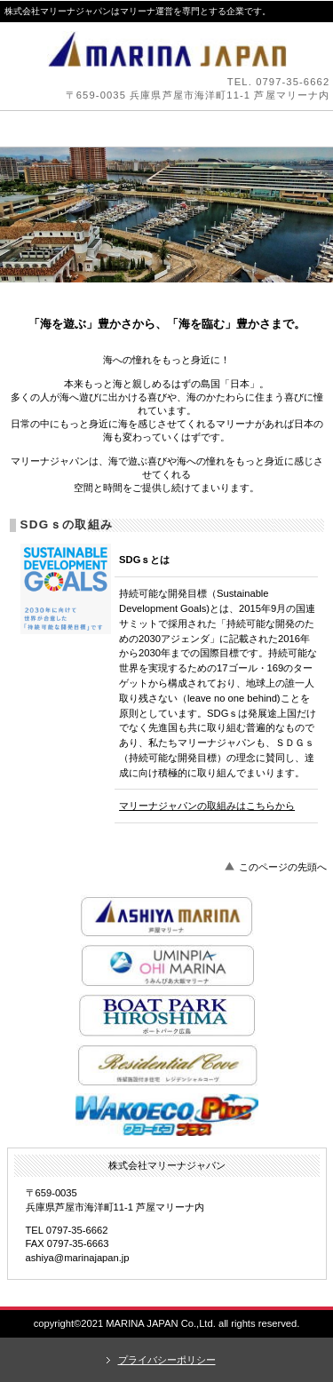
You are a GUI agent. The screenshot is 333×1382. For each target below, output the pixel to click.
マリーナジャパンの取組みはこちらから (207, 805)
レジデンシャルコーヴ (166, 1065)
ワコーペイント (166, 1114)
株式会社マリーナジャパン (167, 49)
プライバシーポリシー (167, 1359)
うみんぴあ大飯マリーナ (166, 965)
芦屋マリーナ (166, 915)
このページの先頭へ (283, 867)
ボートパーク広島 (166, 1015)
